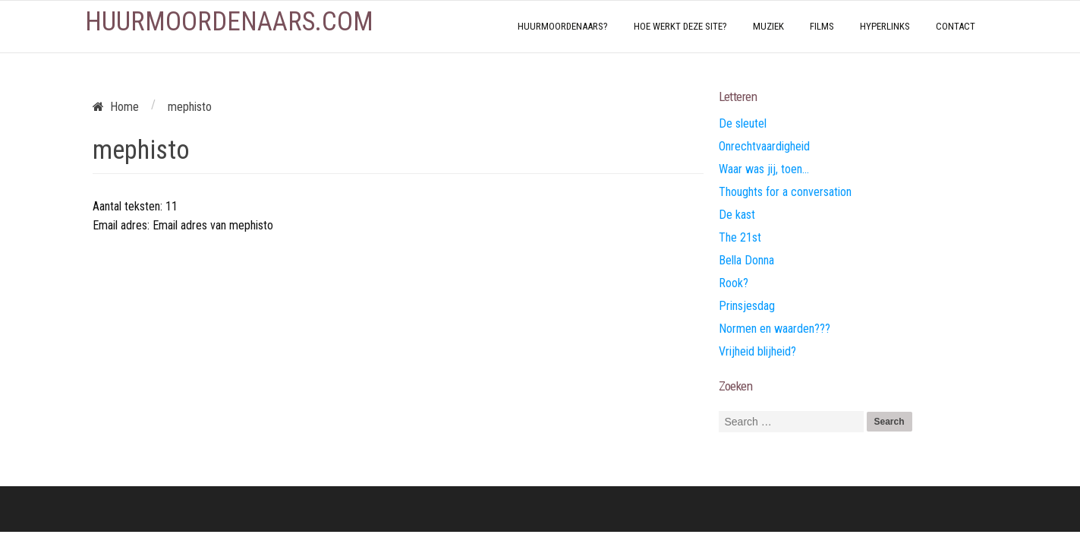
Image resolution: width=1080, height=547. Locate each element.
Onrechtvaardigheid (764, 146)
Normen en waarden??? (774, 328)
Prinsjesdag (747, 306)
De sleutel (743, 123)
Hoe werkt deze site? (680, 26)
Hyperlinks (885, 26)
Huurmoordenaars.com (229, 21)
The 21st (740, 237)
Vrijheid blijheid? (757, 351)
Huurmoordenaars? (563, 26)
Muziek (768, 26)
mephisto (141, 150)
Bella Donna (746, 260)
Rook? (733, 283)
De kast (737, 214)
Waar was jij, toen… (764, 169)
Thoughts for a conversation (785, 192)
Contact (955, 26)
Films (822, 26)
